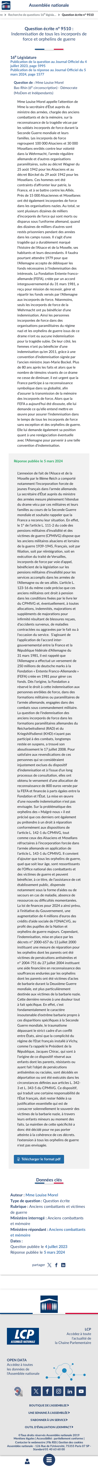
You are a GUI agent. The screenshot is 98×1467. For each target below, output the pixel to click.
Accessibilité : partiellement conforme (60, 1438)
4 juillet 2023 (56, 1247)
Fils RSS (52, 1442)
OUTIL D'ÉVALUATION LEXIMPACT (48, 1427)
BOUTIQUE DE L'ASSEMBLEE (48, 1405)
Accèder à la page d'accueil (6, 5)
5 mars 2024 (54, 1252)
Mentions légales (24, 1438)
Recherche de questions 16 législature (32, 14)
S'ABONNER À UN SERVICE (48, 1420)
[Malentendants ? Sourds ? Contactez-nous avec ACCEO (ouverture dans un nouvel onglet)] (17, 1391)
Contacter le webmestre (30, 1442)
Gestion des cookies (71, 1442)
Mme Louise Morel (42, 1195)
